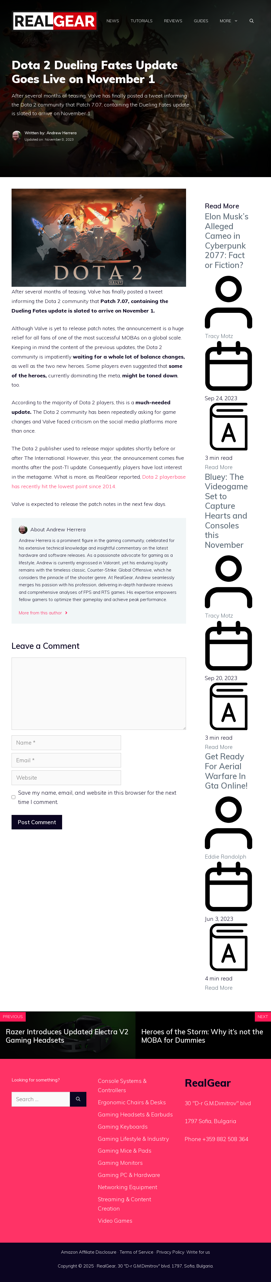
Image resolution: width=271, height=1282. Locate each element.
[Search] (78, 1099)
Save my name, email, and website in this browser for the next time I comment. (97, 797)
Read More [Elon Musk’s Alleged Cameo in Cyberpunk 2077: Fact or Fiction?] (219, 467)
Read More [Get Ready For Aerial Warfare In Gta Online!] (219, 987)
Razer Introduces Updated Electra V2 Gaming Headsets (67, 1035)
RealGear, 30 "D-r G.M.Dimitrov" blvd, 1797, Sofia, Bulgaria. (155, 1266)
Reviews (173, 20)
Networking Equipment (127, 1187)
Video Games (115, 1220)
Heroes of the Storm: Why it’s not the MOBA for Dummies (202, 1035)
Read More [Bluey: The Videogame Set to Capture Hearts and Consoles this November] (219, 746)
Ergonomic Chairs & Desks (132, 1102)
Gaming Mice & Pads (124, 1150)
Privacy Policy (170, 1252)
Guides (201, 20)
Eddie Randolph (225, 856)
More (232, 21)
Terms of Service (136, 1252)
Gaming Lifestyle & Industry (133, 1138)
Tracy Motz (219, 336)
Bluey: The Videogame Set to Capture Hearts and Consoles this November (226, 511)
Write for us (198, 1252)
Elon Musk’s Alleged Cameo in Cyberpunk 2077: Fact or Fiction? (226, 240)
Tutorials (142, 20)
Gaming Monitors (120, 1162)
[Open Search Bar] (251, 21)
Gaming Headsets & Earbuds (135, 1114)
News (113, 20)
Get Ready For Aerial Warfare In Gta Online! (226, 771)
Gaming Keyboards (123, 1126)
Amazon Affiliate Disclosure (88, 1252)
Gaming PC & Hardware (129, 1174)
